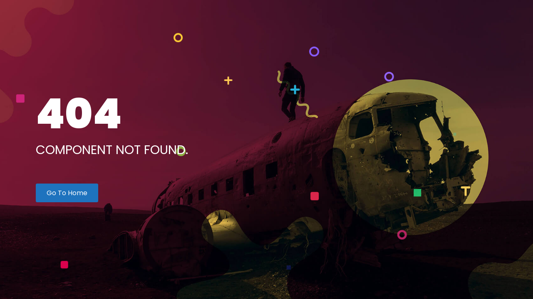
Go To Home (67, 193)
